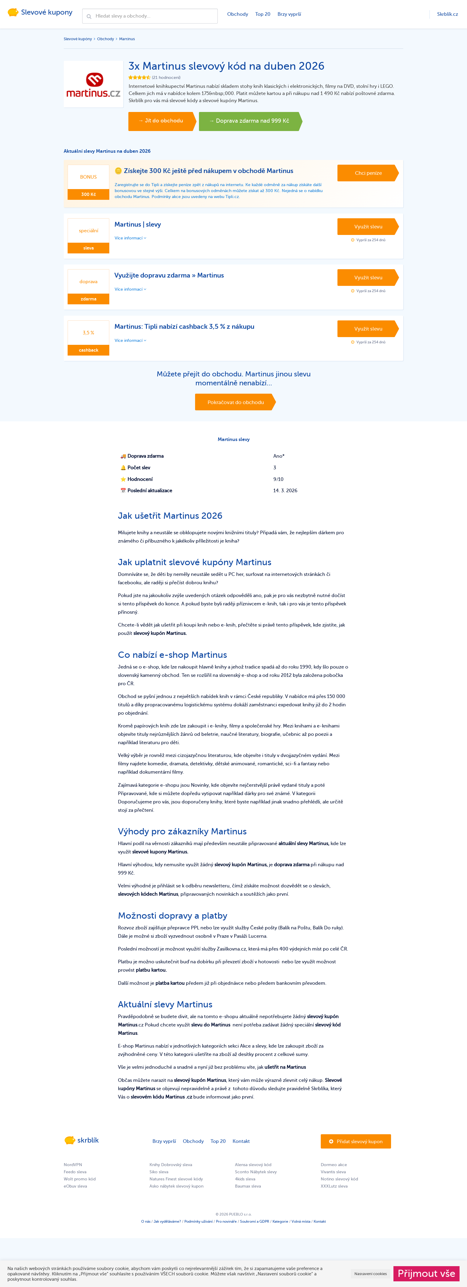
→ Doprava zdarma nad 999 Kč (270, 121)
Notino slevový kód (339, 1186)
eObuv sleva (75, 1193)
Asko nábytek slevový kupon (176, 1193)
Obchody (236, 14)
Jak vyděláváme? (167, 1228)
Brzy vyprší (288, 14)
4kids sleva (245, 1186)
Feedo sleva (75, 1179)
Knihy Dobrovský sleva (171, 1171)
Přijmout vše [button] (426, 1273)
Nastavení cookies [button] (370, 1274)
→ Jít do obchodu (165, 121)
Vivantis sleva (333, 1179)
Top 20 (262, 14)
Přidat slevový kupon (356, 1148)
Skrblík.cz (447, 14)
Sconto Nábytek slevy (256, 1179)
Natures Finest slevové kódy (176, 1186)
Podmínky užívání (198, 1228)
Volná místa (301, 1228)
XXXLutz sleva (334, 1193)
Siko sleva (159, 1179)
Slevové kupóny (78, 39)
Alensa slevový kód (253, 1171)
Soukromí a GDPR (254, 1228)
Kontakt (241, 1148)
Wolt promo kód (80, 1186)
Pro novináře (226, 1228)
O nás (145, 1228)
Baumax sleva (248, 1193)
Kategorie (280, 1228)
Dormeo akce (334, 1171)
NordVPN (73, 1171)
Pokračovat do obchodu (236, 406)
